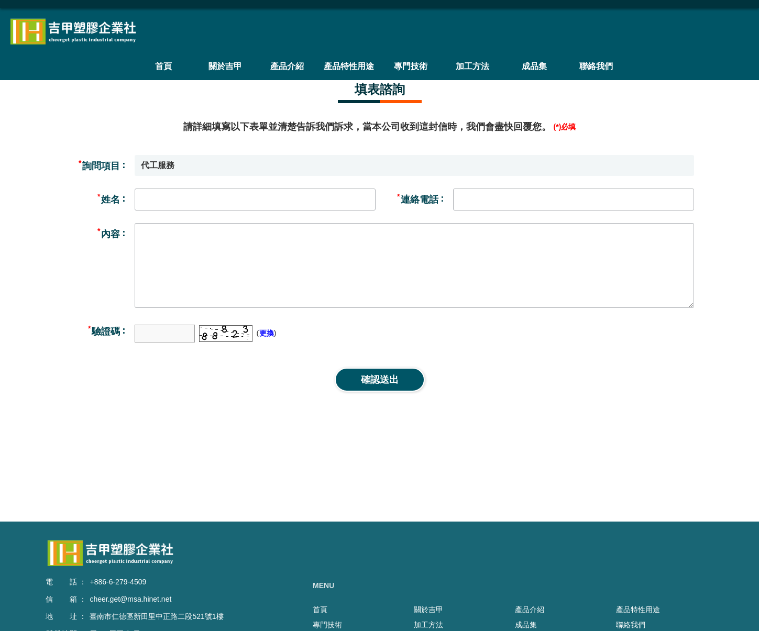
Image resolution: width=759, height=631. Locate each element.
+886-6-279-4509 (118, 582)
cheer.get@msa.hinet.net (130, 599)
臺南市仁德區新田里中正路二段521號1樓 (156, 616)
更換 (266, 333)
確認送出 (380, 379)
